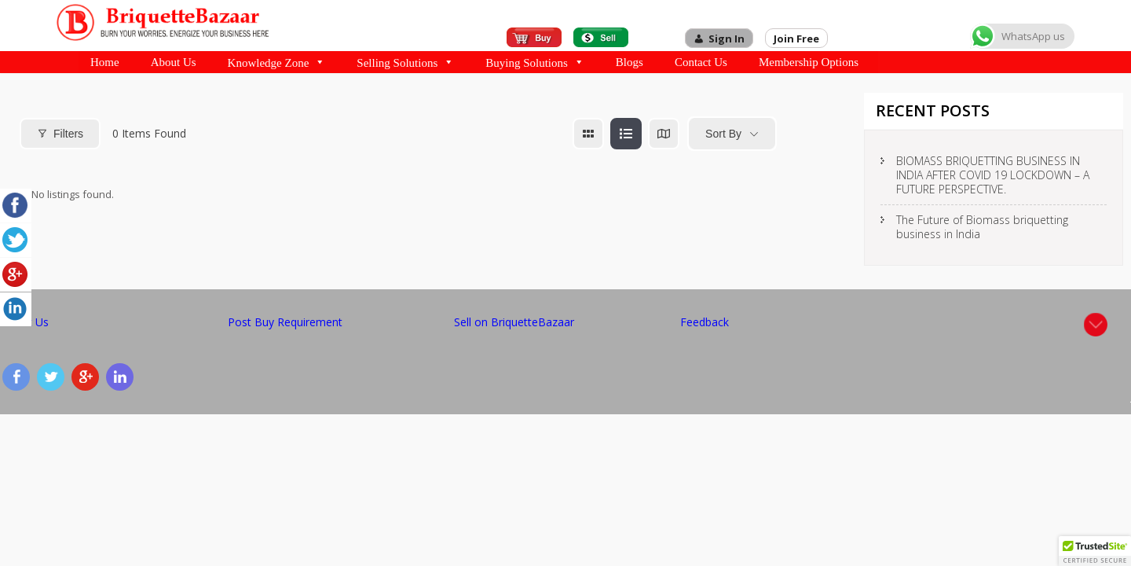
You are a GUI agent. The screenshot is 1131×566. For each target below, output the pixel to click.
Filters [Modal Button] (60, 133)
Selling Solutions (405, 62)
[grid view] (588, 133)
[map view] (663, 133)
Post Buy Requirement (285, 321)
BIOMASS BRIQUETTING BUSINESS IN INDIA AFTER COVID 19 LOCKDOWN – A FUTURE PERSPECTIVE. (992, 175)
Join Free (796, 38)
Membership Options (808, 62)
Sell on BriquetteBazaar (514, 321)
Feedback (704, 321)
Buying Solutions (534, 62)
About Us (173, 62)
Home (104, 62)
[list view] (626, 133)
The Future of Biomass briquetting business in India (982, 226)
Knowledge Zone (277, 62)
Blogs (629, 62)
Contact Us (701, 62)
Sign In (726, 38)
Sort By (723, 133)
